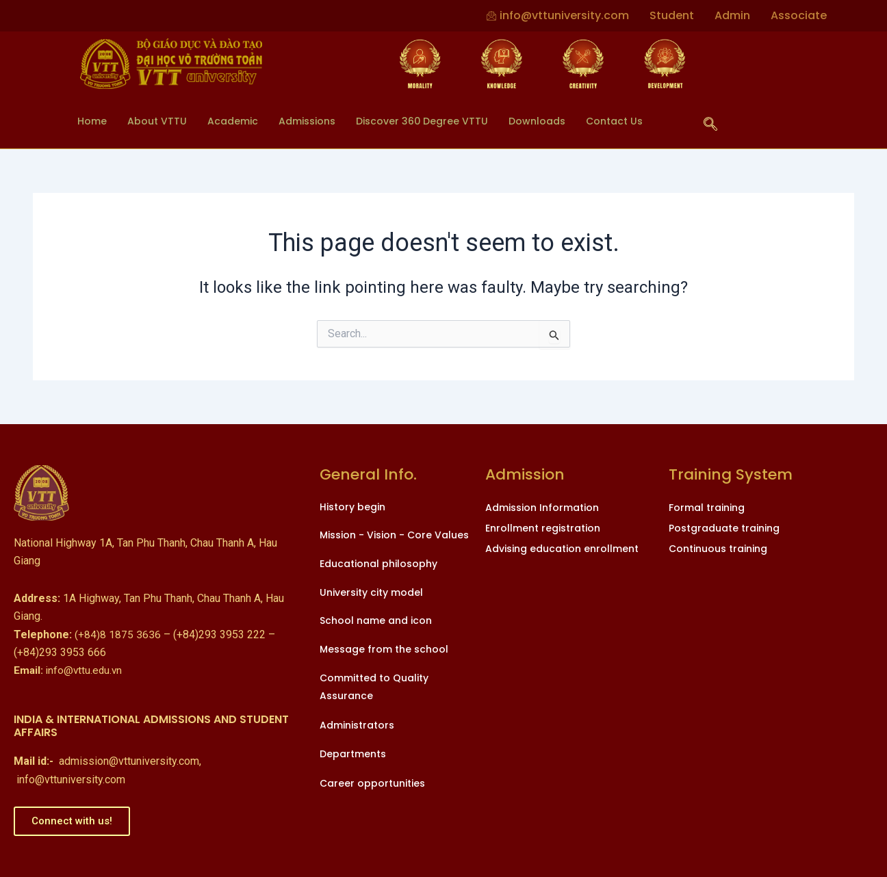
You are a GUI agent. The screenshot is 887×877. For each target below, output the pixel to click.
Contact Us (637, 121)
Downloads (556, 121)
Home (92, 121)
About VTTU (159, 121)
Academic (237, 121)
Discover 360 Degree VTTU (437, 121)
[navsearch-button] (710, 125)
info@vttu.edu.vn (69, 670)
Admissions (316, 121)
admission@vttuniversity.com (129, 761)
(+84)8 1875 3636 (118, 634)
